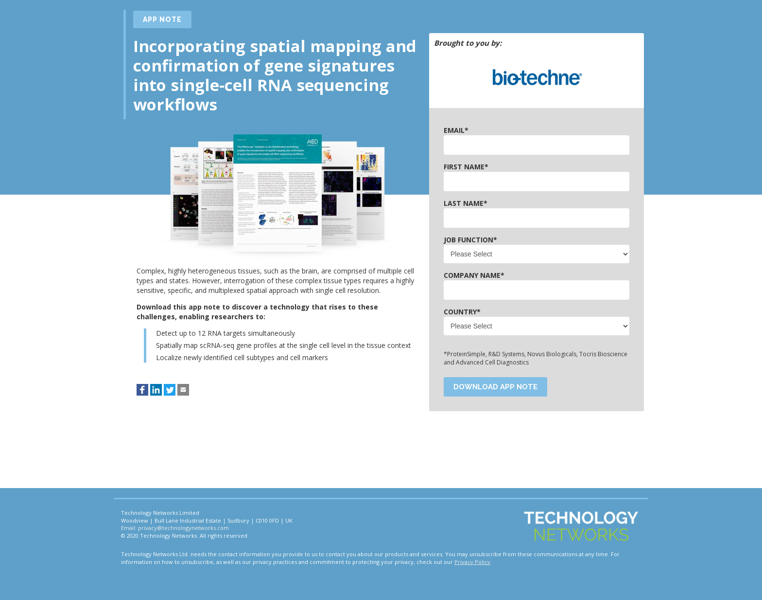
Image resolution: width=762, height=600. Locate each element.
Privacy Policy (472, 561)
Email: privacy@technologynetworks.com (175, 527)
